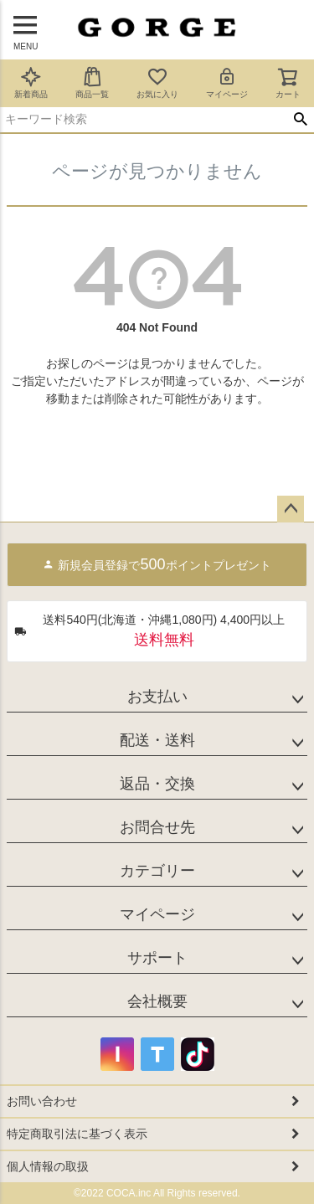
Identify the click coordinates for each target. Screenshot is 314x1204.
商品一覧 (92, 82)
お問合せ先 (157, 827)
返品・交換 (157, 783)
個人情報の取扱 (48, 1166)
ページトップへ (290, 509)
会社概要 (157, 1001)
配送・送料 (157, 740)
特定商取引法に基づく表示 (77, 1133)
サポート (157, 957)
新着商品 (31, 82)
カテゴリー (157, 870)
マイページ (227, 82)
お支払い (157, 696)
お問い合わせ (42, 1101)
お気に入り (157, 82)
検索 (300, 119)
